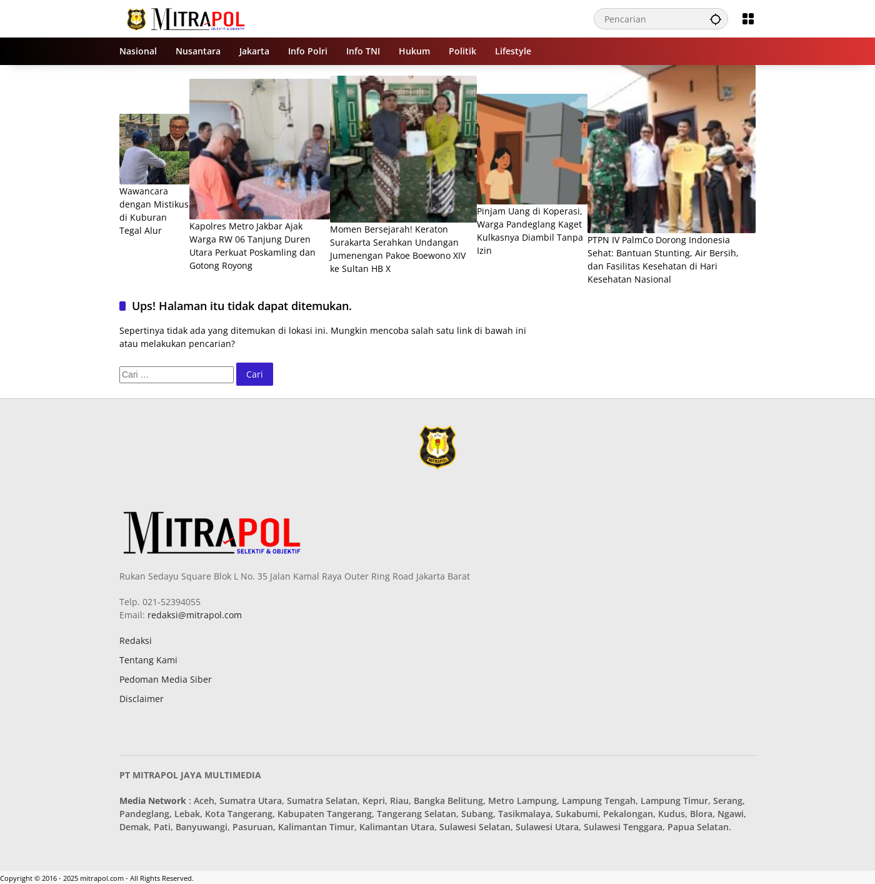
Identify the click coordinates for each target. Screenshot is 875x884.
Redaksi (135, 640)
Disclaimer (141, 699)
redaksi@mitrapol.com (193, 615)
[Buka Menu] (748, 18)
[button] (715, 18)
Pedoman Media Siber (165, 679)
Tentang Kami (148, 660)
